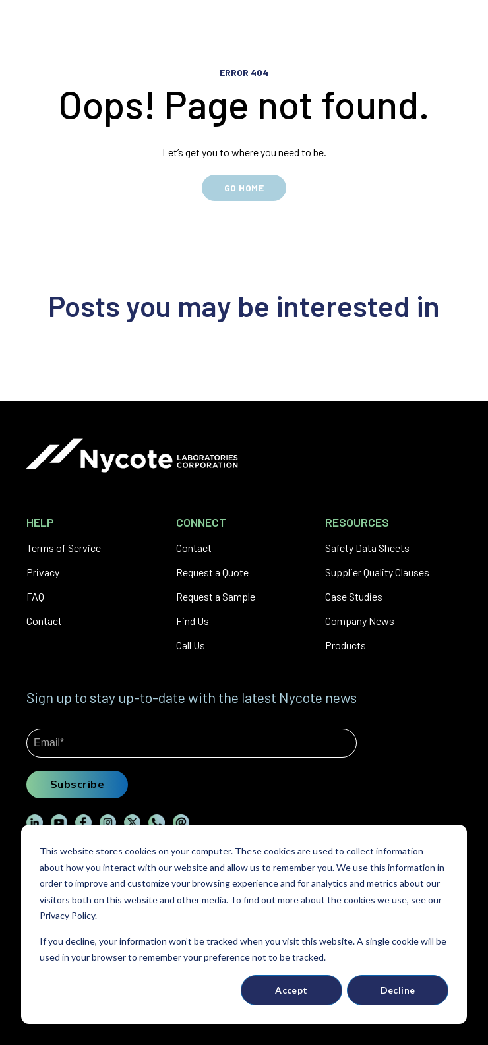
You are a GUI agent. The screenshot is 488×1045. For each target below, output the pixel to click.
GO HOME (244, 187)
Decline (398, 990)
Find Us (192, 620)
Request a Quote (212, 572)
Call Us (190, 645)
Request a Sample (215, 596)
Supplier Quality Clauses (377, 572)
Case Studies (353, 596)
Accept (291, 990)
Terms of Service (63, 547)
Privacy (42, 572)
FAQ (35, 596)
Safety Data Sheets (367, 547)
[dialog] (244, 924)
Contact (44, 620)
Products (345, 645)
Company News (359, 620)
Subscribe (77, 784)
